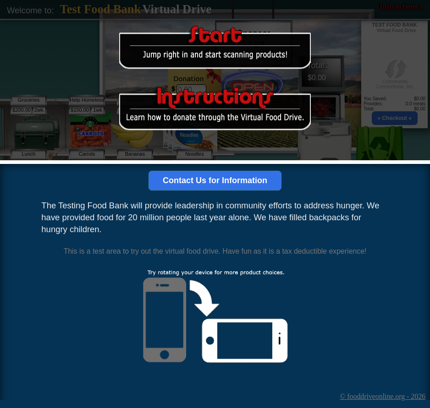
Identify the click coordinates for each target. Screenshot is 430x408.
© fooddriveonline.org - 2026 (382, 396)
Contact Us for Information (215, 180)
